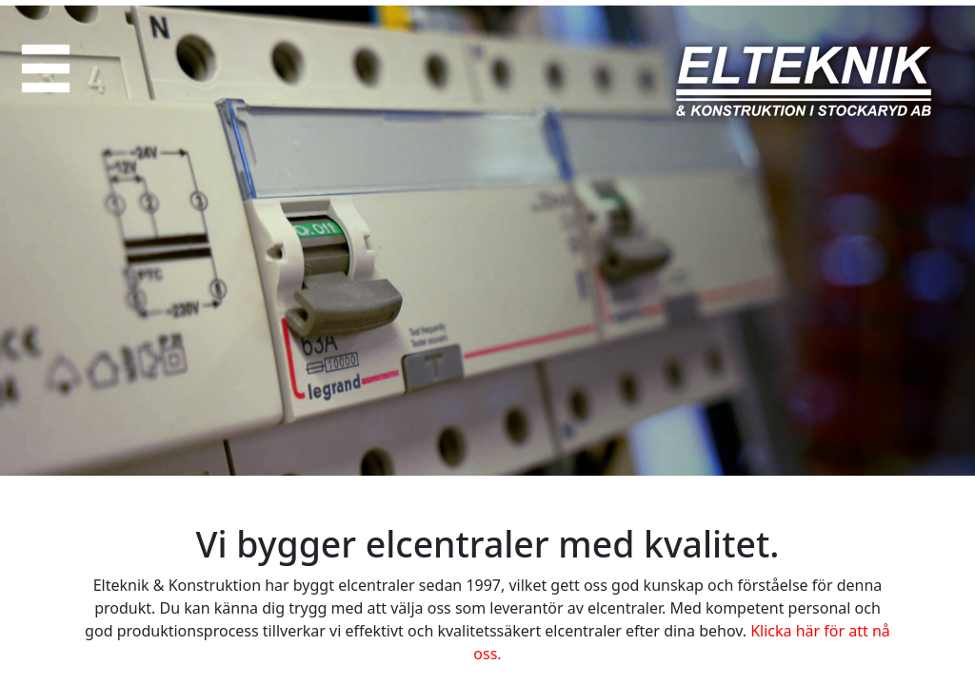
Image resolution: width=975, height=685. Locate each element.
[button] (46, 68)
